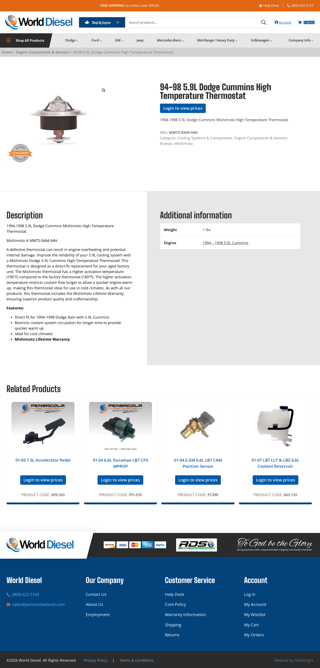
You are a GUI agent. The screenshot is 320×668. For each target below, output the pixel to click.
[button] (103, 92)
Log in (249, 594)
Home (7, 54)
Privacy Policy (95, 660)
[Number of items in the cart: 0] (304, 23)
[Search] (254, 23)
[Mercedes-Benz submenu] (183, 43)
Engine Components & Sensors (42, 54)
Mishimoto (183, 145)
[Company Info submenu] (312, 43)
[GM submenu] (122, 43)
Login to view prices (182, 110)
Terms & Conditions (137, 660)
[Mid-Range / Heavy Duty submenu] (237, 43)
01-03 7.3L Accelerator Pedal (43, 462)
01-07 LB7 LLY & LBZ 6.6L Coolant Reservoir (275, 465)
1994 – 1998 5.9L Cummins (225, 245)
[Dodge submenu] (77, 43)
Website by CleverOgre (293, 660)
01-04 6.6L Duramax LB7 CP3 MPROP (120, 465)
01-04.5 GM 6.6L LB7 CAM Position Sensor (198, 465)
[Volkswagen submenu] (271, 43)
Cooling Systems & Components (204, 140)
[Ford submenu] (101, 43)
